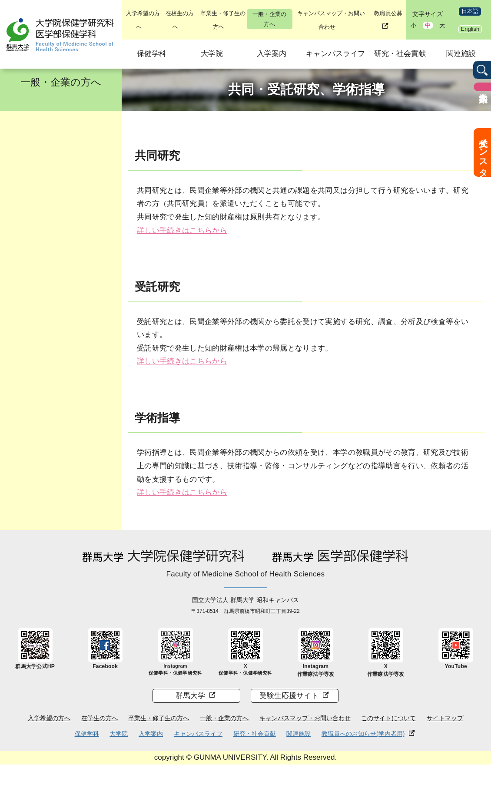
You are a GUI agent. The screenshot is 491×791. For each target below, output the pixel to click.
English (470, 29)
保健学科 (151, 54)
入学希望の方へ (49, 718)
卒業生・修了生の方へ (158, 718)
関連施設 (461, 54)
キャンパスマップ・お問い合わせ (305, 718)
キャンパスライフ (335, 54)
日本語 (469, 11)
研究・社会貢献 (400, 54)
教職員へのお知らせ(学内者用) (363, 733)
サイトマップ (445, 718)
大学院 (212, 54)
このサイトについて (388, 718)
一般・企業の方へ (269, 19)
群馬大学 (190, 696)
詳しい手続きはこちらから (182, 230)
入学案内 (271, 54)
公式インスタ (483, 152)
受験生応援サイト (288, 696)
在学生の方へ (99, 718)
